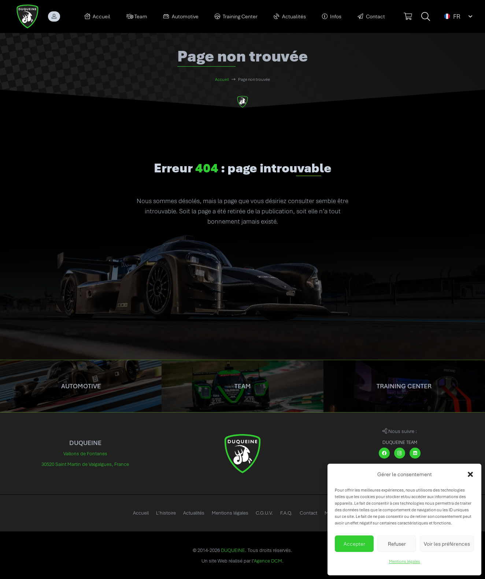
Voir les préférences (447, 544)
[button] (470, 474)
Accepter (354, 544)
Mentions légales (404, 561)
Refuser (397, 544)
